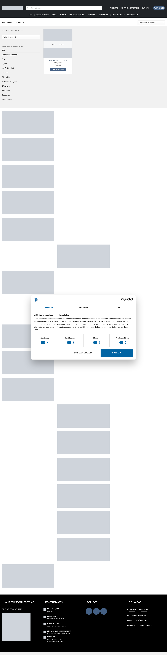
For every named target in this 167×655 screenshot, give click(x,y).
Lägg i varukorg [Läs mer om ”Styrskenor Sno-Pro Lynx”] (58, 69)
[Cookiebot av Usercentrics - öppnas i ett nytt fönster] (123, 300)
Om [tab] (118, 307)
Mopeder (5, 72)
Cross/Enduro (42, 15)
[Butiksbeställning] (151, 23)
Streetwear (6, 95)
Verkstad (114, 8)
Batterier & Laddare (10, 55)
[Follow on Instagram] (96, 611)
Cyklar (4, 63)
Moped (63, 15)
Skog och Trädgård (9, 81)
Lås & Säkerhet (8, 68)
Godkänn (116, 353)
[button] (159, 8)
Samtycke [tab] (49, 307)
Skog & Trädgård (77, 15)
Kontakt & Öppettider (130, 8)
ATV (31, 15)
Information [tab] (83, 307)
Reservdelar (132, 15)
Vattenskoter (118, 15)
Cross (4, 59)
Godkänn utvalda (83, 353)
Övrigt (145, 8)
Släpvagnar (6, 86)
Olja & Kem (6, 77)
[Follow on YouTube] (103, 611)
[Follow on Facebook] (89, 611)
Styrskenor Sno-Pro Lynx (58, 60)
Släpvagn (92, 15)
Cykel (55, 15)
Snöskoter (104, 15)
